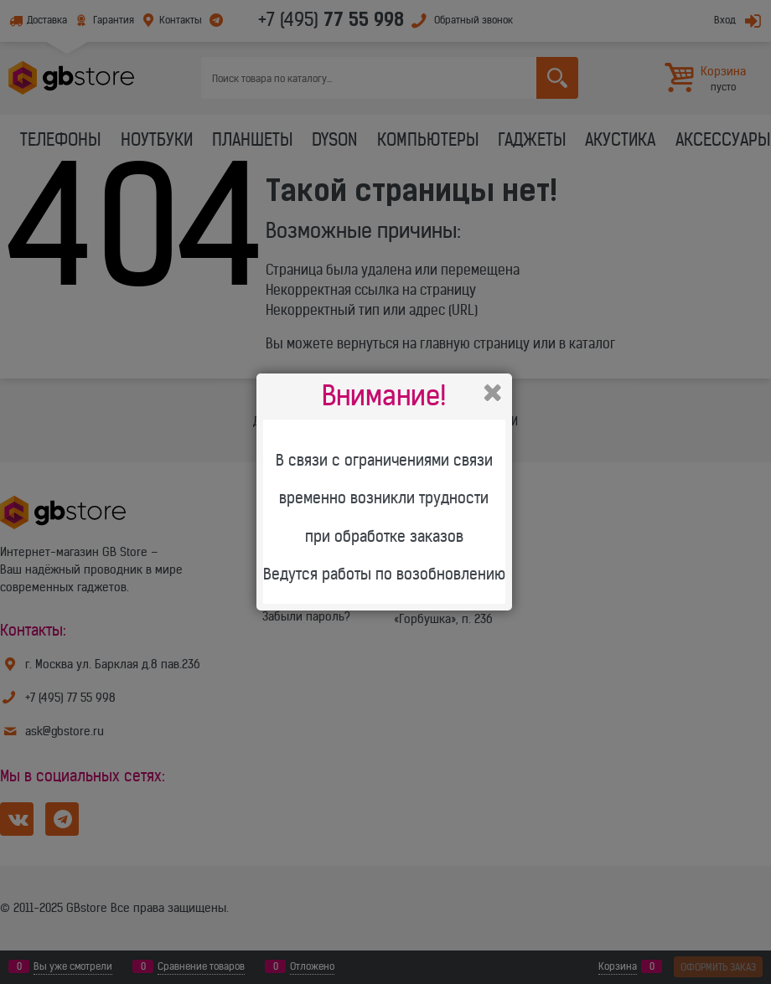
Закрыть (492, 392)
